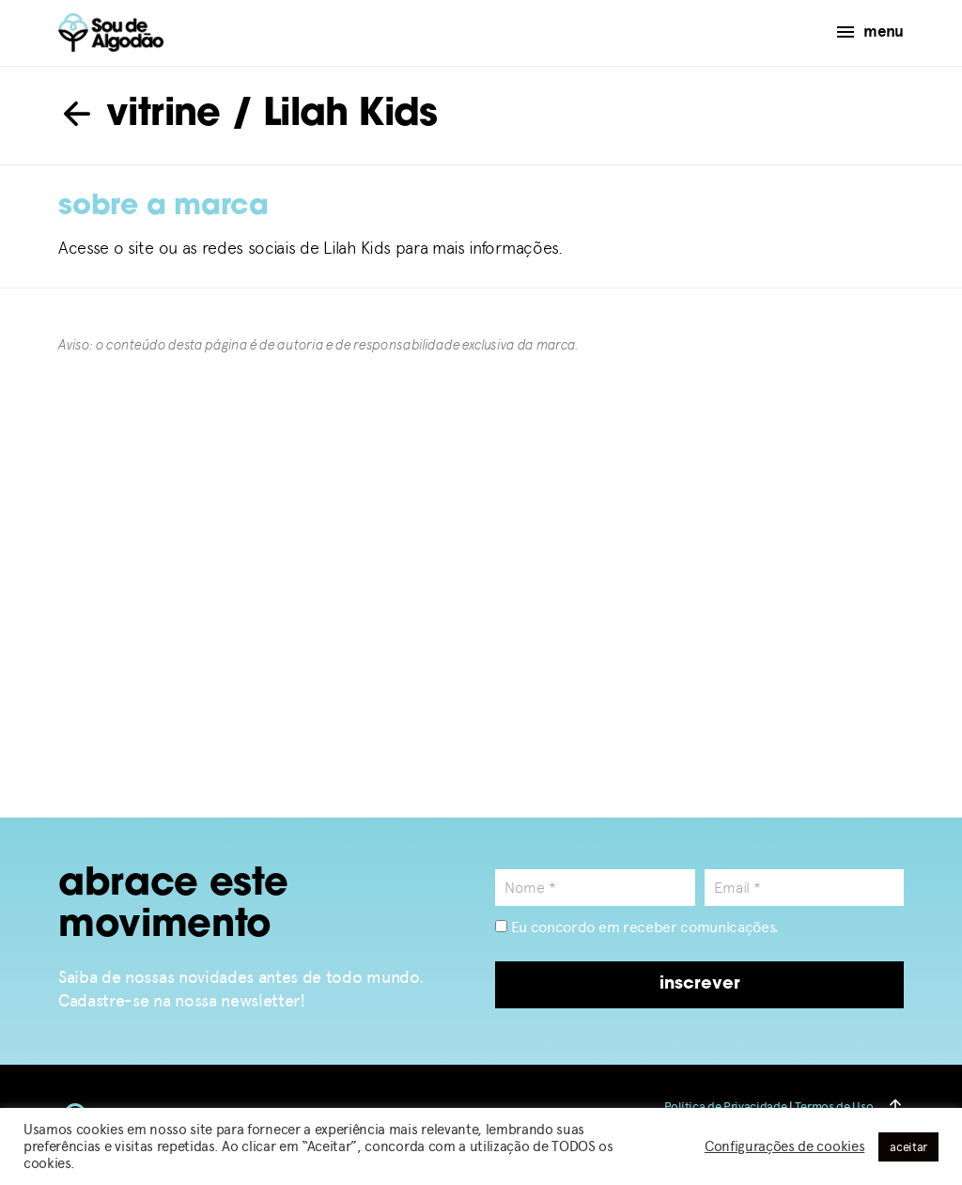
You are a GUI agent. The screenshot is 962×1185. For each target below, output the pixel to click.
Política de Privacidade (725, 1106)
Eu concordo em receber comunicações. (637, 927)
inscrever (699, 984)
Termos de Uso (834, 1106)
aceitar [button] (908, 1147)
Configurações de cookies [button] (784, 1146)
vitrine (139, 115)
